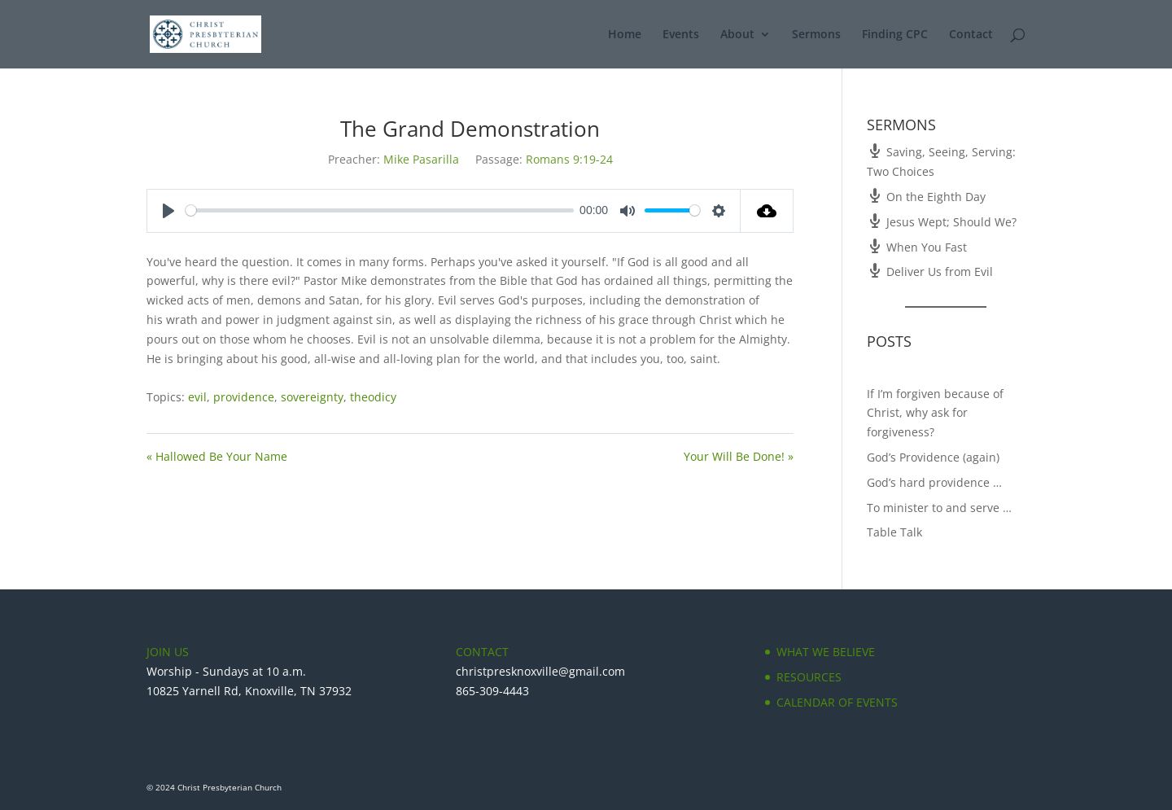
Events (681, 35)
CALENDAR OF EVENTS (837, 702)
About (737, 35)
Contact (971, 35)
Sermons (816, 35)
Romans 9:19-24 (569, 159)
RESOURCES (809, 677)
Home (624, 35)
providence (243, 397)
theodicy (373, 397)
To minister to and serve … (939, 507)
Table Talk (894, 532)
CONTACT (482, 651)
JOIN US (167, 651)
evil (197, 397)
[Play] (168, 211)
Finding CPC (895, 35)
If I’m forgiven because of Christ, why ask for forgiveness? (935, 413)
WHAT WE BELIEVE (825, 651)
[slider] (380, 210)
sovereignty (312, 397)
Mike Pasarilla (421, 159)
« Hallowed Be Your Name (216, 456)
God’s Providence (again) (933, 457)
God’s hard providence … (934, 482)
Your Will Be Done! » (739, 456)
